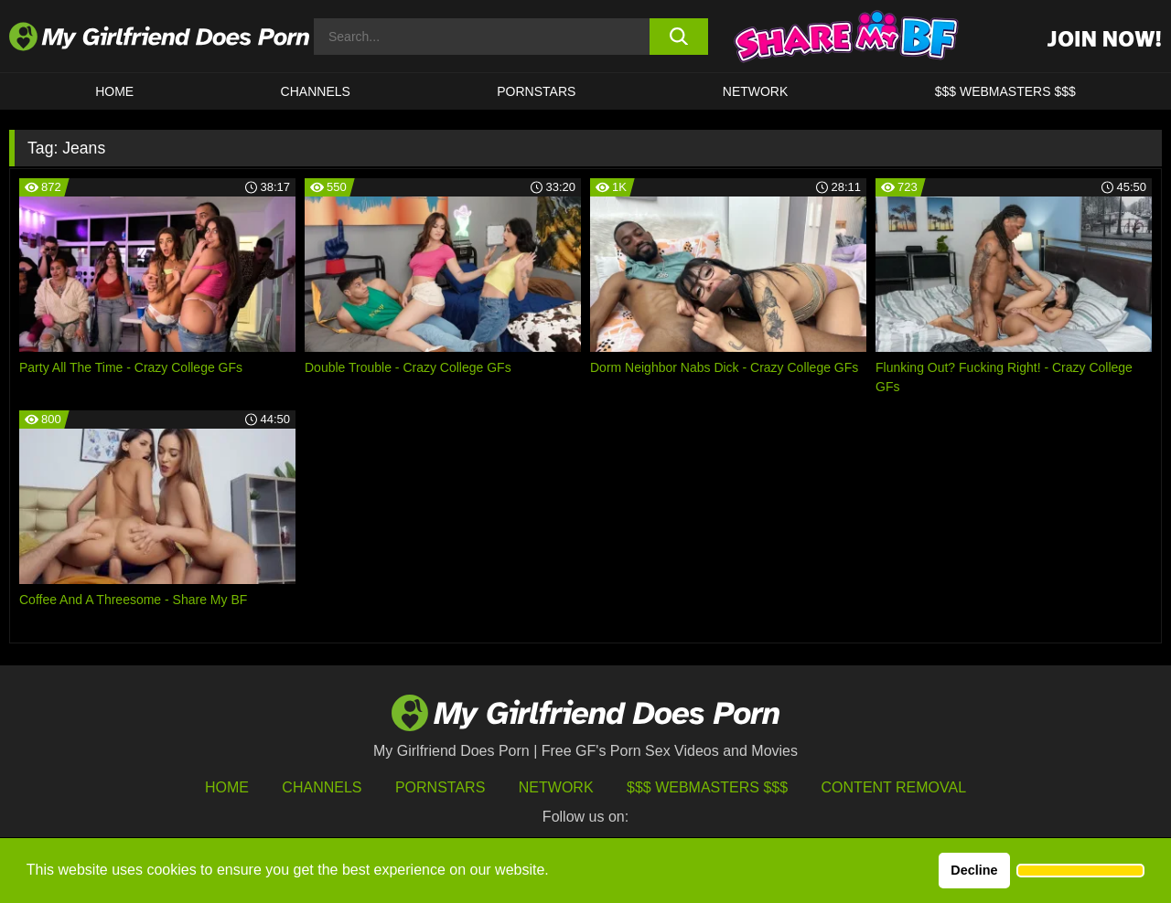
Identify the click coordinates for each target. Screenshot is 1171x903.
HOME (114, 91)
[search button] (679, 36)
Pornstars (536, 91)
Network (756, 91)
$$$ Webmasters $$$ (707, 787)
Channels (321, 787)
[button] (1080, 871)
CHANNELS (315, 91)
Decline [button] (974, 870)
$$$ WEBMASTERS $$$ (1005, 91)
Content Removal (894, 787)
